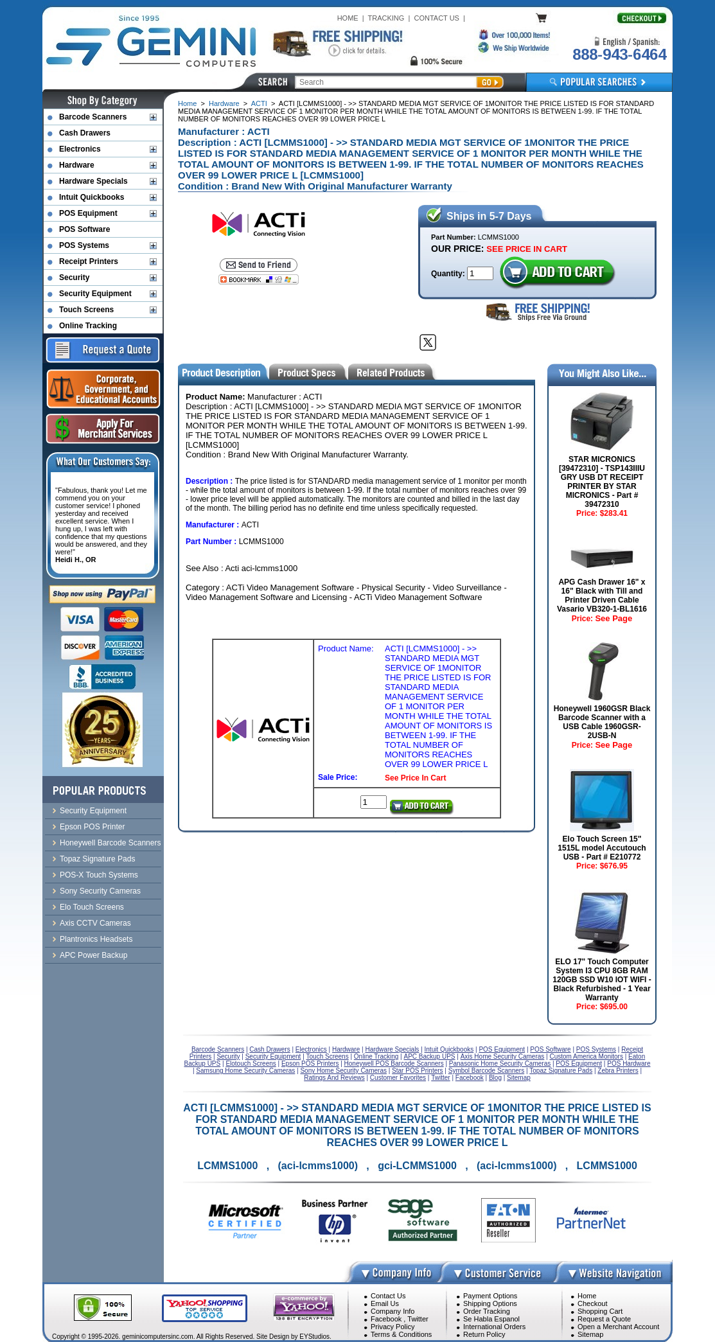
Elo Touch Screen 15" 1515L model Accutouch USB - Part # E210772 (602, 847)
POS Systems (84, 245)
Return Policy (484, 1334)
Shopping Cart (600, 1311)
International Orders (494, 1326)
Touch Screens (86, 309)
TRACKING (386, 18)
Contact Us (388, 1296)
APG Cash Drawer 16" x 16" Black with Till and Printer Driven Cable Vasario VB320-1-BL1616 (602, 596)
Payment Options (490, 1296)
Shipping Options (490, 1303)
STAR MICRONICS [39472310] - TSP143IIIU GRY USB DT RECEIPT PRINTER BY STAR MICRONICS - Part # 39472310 (602, 482)
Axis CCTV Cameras (95, 923)
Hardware (224, 103)
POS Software (84, 229)
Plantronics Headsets (96, 939)
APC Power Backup (93, 955)
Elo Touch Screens (92, 907)
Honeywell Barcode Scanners (110, 842)
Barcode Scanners (93, 116)
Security (74, 277)
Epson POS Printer (92, 826)
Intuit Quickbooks (91, 197)
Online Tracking (88, 325)
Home (187, 103)
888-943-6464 (619, 54)
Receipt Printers (88, 261)
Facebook (386, 1319)
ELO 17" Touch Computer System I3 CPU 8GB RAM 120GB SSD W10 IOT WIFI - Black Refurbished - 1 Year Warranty (601, 979)
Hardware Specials (93, 181)
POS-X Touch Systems (99, 874)
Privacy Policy (392, 1326)
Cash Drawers (84, 132)
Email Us (385, 1303)
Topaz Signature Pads (97, 858)
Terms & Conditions (401, 1334)
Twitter (417, 1319)
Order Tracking (486, 1311)
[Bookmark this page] (258, 279)
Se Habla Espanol (491, 1319)
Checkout (592, 1303)
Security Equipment (95, 293)
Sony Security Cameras (100, 891)
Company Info (392, 1311)
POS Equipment (88, 213)
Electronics (80, 149)
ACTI (259, 103)
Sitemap (590, 1334)
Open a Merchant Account (618, 1326)
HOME (347, 18)
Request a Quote (604, 1319)
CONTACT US (436, 18)
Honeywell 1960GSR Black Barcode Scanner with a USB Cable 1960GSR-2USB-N (602, 722)
